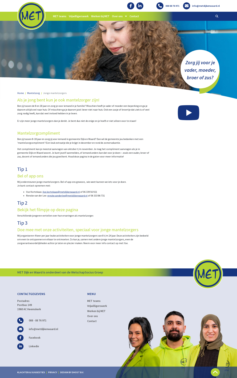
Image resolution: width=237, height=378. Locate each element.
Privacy (52, 372)
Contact (134, 16)
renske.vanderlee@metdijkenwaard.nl (67, 195)
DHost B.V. (78, 372)
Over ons (92, 316)
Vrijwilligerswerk (79, 16)
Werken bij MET (100, 16)
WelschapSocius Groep (87, 272)
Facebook (28, 337)
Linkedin (28, 346)
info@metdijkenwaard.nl (37, 329)
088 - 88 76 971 (31, 320)
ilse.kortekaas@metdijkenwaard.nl (61, 191)
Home (20, 93)
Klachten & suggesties (31, 372)
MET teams (59, 16)
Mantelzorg (33, 93)
